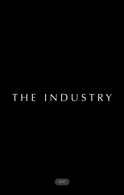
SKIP (62, 182)
